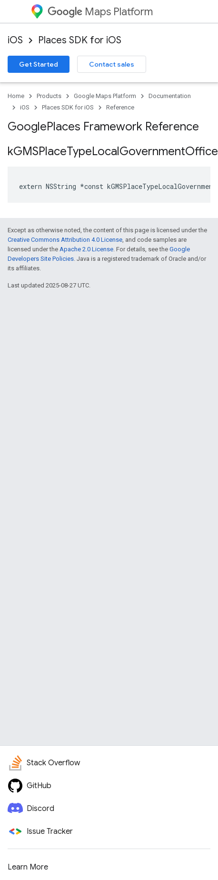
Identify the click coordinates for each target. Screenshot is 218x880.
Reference (120, 107)
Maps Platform (100, 11)
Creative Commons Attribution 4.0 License (65, 239)
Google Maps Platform (105, 95)
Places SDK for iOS (79, 40)
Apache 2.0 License (86, 249)
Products (49, 95)
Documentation (170, 95)
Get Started (38, 64)
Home (16, 95)
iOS (15, 40)
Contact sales (111, 64)
